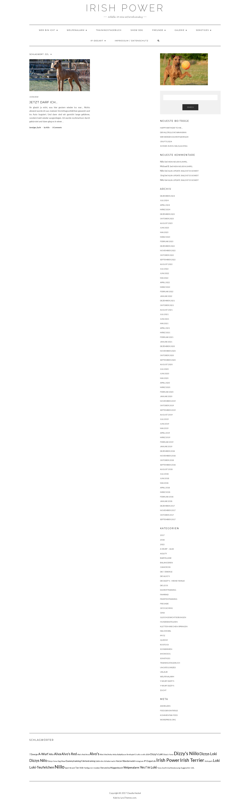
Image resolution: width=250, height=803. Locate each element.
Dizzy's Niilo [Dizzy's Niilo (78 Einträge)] (186, 753)
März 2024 (165, 209)
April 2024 (165, 205)
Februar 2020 (166, 392)
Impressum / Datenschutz (131, 41)
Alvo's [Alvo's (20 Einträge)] (94, 754)
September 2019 (168, 410)
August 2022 (166, 264)
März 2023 (165, 237)
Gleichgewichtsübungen (173, 617)
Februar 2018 (166, 496)
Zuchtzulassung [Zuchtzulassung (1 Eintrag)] (173, 768)
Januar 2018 (166, 501)
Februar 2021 (166, 337)
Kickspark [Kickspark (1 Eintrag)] (209, 761)
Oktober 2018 (167, 460)
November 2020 (168, 351)
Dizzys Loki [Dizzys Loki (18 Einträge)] (208, 754)
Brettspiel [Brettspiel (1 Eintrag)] (131, 754)
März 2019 (165, 437)
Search (190, 107)
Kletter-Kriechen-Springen (174, 626)
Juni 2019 (164, 424)
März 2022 (165, 287)
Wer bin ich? (48, 30)
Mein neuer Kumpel (177, 162)
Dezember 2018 (167, 451)
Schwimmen (166, 649)
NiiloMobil (165, 631)
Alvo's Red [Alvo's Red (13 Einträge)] (69, 754)
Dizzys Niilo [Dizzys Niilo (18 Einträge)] (38, 760)
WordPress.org (168, 719)
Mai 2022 (164, 278)
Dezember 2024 (167, 196)
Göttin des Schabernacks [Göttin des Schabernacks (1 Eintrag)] (105, 761)
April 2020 (165, 383)
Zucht (39, 127)
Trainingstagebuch (108, 30)
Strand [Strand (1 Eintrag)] (72, 768)
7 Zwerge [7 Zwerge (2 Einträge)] (33, 754)
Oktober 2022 (167, 255)
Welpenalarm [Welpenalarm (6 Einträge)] (131, 767)
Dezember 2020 (167, 346)
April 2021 (165, 328)
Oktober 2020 (167, 355)
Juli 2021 (164, 314)
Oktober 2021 (167, 305)
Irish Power (125, 8)
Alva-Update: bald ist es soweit (183, 171)
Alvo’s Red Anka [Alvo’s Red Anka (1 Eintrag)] (106, 754)
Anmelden (165, 706)
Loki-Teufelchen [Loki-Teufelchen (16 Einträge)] (41, 767)
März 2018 (165, 492)
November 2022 (168, 250)
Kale (115, 797)
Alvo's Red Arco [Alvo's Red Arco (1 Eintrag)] (83, 754)
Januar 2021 (166, 342)
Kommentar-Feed (169, 715)
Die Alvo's (165, 576)
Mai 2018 (164, 483)
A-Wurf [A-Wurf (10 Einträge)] (43, 754)
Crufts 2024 (166, 141)
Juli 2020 (164, 369)
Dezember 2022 (167, 246)
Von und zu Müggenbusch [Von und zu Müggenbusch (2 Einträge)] (111, 767)
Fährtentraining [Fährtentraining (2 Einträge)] (88, 761)
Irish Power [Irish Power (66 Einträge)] (168, 760)
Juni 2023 (164, 227)
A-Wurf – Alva (167, 549)
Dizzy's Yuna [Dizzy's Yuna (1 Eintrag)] (168, 754)
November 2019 (168, 401)
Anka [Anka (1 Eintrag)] (115, 754)
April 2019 (165, 433)
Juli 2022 (164, 269)
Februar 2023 (166, 241)
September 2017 (168, 519)
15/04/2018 (33, 97)
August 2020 (166, 364)
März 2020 (165, 387)
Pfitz (162, 635)
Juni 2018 (164, 478)
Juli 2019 (164, 419)
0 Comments (57, 127)
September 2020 (168, 360)
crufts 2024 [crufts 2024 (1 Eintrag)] (145, 754)
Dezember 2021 (167, 300)
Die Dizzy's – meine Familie (172, 581)
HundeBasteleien (169, 622)
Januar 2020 (166, 396)
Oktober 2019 (167, 405)
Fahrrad (164, 594)
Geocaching (166, 608)
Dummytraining (168, 590)
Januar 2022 (166, 296)
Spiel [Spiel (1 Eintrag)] (67, 768)
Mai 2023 (164, 232)
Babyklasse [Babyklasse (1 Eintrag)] (121, 754)
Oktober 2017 (167, 515)
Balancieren (166, 562)
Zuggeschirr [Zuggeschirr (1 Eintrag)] (186, 768)
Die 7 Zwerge (166, 571)
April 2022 (165, 282)
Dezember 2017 (167, 506)
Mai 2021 (164, 323)
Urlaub (164, 672)
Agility (163, 553)
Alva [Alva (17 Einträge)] (57, 754)
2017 (162, 535)
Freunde (159, 30)
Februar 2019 (166, 442)
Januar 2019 (166, 446)
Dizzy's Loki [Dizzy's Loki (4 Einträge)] (156, 754)
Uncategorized (168, 667)
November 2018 (168, 455)
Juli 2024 (164, 200)
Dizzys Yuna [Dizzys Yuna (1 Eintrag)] (52, 761)
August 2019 (166, 414)
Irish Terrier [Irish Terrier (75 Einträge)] (192, 760)
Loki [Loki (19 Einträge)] (216, 760)
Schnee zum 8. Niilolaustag (174, 146)
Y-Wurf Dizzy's (167, 681)
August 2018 (166, 469)
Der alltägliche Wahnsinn (173, 132)
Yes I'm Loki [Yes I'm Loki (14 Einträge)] (148, 767)
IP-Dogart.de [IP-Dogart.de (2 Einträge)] (150, 761)
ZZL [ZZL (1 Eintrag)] (192, 768)
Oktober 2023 (167, 218)
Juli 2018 (164, 474)
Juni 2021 (164, 319)
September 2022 (168, 259)
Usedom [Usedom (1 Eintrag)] (96, 768)
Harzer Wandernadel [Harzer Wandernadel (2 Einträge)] (125, 761)
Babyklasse (166, 558)
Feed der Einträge (169, 710)
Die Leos (164, 585)
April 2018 (165, 487)
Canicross (165, 567)
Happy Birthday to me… (171, 128)
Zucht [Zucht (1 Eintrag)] (164, 768)
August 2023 (166, 223)
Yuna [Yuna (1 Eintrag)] (159, 768)
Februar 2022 (166, 291)
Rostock (164, 644)
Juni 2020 (164, 373)
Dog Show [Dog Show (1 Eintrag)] (61, 761)
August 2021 (166, 310)
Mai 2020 (164, 378)
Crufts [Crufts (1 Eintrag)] (137, 754)
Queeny (164, 640)
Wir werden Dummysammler (174, 137)
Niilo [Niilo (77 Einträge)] (59, 766)
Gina (162, 613)
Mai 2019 (164, 428)
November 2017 (168, 510)
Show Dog (137, 30)
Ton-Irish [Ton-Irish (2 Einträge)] (79, 767)
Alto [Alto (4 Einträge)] (51, 754)
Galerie (181, 30)
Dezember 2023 (167, 214)
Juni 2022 (164, 273)
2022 (162, 544)
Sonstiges (203, 30)
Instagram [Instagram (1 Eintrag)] (139, 761)
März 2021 (165, 332)
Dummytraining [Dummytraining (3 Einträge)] (73, 761)
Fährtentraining (168, 599)
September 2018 (168, 465)
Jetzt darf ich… (43, 102)
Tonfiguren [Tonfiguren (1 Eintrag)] (88, 768)
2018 (162, 540)
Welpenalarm (77, 30)
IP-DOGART (98, 41)
